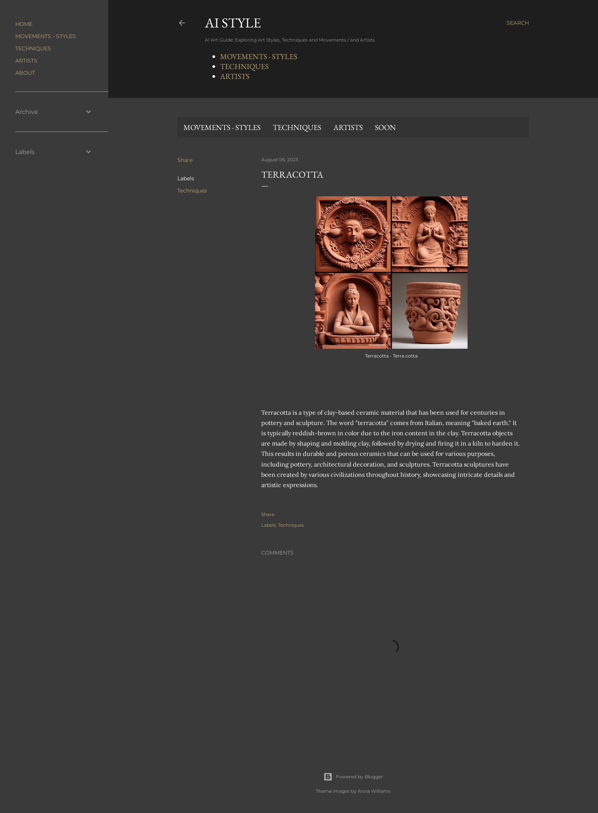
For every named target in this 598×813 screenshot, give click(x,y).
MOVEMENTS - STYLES (258, 56)
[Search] (517, 23)
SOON (385, 127)
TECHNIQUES (244, 66)
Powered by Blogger (353, 776)
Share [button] (185, 160)
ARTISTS (234, 76)
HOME (23, 24)
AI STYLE (233, 23)
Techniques (192, 190)
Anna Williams (374, 791)
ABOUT (25, 72)
